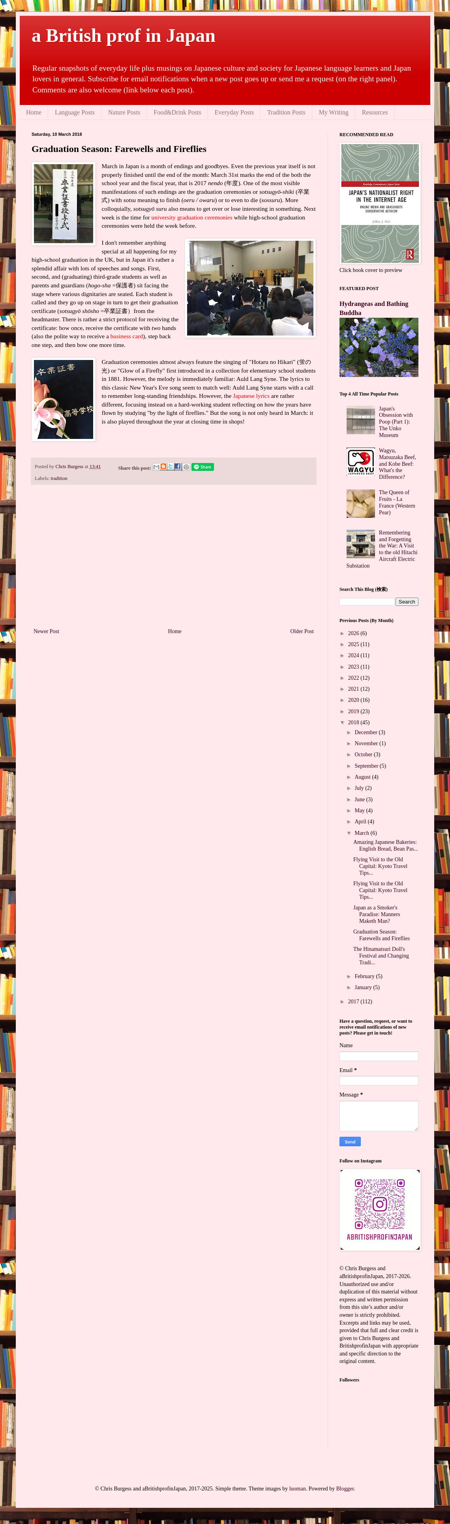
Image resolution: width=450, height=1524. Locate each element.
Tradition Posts (286, 112)
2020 (354, 700)
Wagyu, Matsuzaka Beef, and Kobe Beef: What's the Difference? (397, 464)
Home (33, 112)
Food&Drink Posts (177, 112)
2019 (354, 711)
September (366, 766)
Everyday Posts (234, 112)
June (360, 799)
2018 (354, 722)
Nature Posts (124, 112)
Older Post (302, 631)
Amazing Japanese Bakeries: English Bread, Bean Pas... (385, 845)
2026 (354, 633)
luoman (297, 1489)
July (359, 788)
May (360, 811)
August (363, 777)
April (361, 822)
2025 (354, 644)
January (363, 987)
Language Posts (75, 112)
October (364, 754)
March (362, 833)
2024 (354, 655)
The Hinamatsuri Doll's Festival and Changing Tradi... (381, 955)
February (365, 976)
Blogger (345, 1489)
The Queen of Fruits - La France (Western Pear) (397, 502)
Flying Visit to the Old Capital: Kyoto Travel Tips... (380, 866)
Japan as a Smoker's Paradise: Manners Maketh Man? (376, 914)
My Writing (334, 112)
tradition (59, 478)
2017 (354, 1002)
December (366, 732)
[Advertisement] (174, 561)
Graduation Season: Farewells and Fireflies (381, 935)
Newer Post (46, 631)
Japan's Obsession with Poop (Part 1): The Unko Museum (396, 422)
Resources (375, 112)
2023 (354, 667)
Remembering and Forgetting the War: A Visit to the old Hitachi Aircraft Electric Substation (382, 549)
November (366, 743)
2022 (354, 678)
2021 (354, 689)
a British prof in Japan (124, 35)
